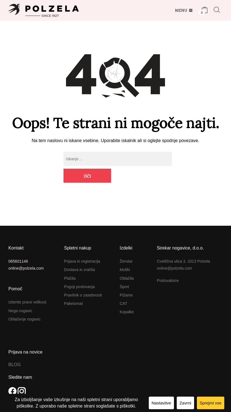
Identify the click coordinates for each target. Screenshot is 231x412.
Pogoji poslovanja (79, 272)
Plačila (70, 264)
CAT (123, 289)
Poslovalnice (168, 266)
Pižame (126, 281)
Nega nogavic (20, 296)
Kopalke (127, 298)
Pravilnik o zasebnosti (83, 281)
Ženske (126, 247)
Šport (124, 272)
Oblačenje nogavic (24, 305)
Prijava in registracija (82, 247)
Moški (125, 255)
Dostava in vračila (79, 255)
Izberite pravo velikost (27, 288)
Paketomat (73, 289)
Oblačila (127, 264)
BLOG (14, 350)
